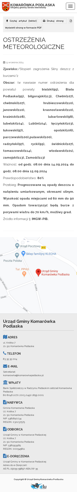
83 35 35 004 (10, 359)
